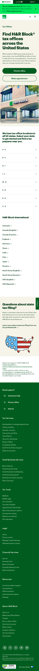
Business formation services (12, 478)
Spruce (5, 558)
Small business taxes (9, 469)
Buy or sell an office (9, 621)
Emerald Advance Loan (10, 567)
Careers (5, 618)
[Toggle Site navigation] (35, 16)
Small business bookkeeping (12, 472)
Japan (4, 261)
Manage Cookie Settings (11, 540)
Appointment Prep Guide (11, 507)
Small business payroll (10, 475)
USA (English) (8, 279)
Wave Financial (7, 481)
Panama (5, 266)
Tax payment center (9, 513)
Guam (4, 248)
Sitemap (5, 597)
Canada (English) (9, 230)
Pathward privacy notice (11, 543)
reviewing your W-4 (21, 372)
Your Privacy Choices (24, 666)
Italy (4, 257)
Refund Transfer (8, 564)
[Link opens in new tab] (4, 647)
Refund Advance (8, 570)
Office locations (8, 591)
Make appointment (14, 11)
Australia (6, 226)
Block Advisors (7, 466)
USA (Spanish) (8, 284)
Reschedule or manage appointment (15, 424)
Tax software (7, 436)
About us (5, 612)
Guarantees (6, 636)
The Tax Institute (8, 633)
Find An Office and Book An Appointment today (17, 367)
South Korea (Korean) (11, 275)
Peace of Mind (7, 442)
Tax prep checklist (8, 504)
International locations (10, 594)
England (5, 239)
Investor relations (8, 630)
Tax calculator (7, 501)
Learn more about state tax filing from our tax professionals (19, 326)
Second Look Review (9, 439)
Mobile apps (6, 499)
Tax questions (7, 588)
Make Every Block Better (11, 615)
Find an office (19, 71)
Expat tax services (8, 451)
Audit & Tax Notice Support (12, 448)
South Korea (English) (11, 270)
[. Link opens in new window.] (9, 667)
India (4, 253)
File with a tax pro (8, 430)
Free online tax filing (9, 433)
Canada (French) (9, 235)
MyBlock (5, 496)
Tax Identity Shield (9, 445)
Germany (6, 244)
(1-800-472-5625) (8, 365)
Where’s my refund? (9, 516)
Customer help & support (11, 585)
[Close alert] (35, 9)
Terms (4, 534)
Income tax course (9, 624)
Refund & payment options (12, 510)
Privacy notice (7, 537)
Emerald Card (7, 561)
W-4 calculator (7, 519)
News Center (7, 627)
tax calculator (7, 372)
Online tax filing (8, 427)
